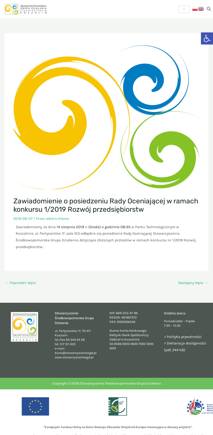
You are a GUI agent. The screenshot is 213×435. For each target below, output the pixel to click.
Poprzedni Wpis (20, 283)
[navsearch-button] (209, 9)
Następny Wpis (193, 283)
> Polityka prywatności (183, 336)
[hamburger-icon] (184, 9)
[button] (207, 38)
